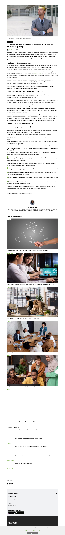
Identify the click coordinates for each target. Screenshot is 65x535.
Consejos (10, 42)
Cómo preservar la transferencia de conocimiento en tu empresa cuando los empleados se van (28, 250)
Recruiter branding (10, 460)
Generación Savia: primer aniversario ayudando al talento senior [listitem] (29, 429)
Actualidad (9, 355)
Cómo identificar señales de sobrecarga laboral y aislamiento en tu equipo (23, 318)
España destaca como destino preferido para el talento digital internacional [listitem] (31, 446)
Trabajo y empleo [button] (12, 499)
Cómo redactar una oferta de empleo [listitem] (23, 463)
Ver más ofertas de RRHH (13, 475)
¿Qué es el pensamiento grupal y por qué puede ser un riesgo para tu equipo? (24, 421)
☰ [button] (2, 2)
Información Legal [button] (12, 491)
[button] (62, 2)
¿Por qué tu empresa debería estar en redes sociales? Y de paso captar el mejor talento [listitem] (34, 455)
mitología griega (37, 73)
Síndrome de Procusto (25, 193)
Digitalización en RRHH (11, 253)
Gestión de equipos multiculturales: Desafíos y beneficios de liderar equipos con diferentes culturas (28, 387)
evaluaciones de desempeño (45, 158)
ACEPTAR (32, 533)
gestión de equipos (12, 193)
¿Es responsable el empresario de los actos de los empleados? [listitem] (29, 438)
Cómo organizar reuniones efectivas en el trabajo (18, 352)
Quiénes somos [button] (12, 496)
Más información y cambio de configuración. (32, 530)
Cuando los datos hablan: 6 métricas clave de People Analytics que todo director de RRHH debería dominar (30, 284)
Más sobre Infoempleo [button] (13, 493)
